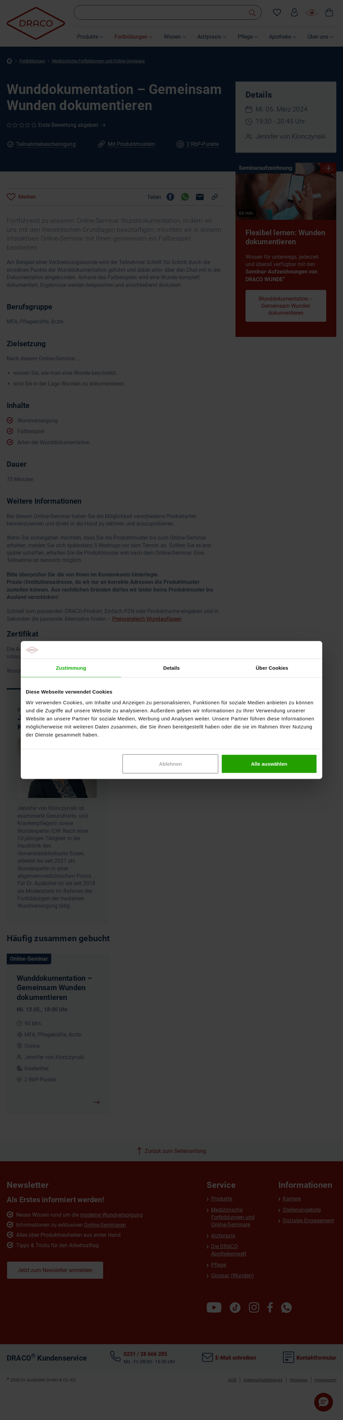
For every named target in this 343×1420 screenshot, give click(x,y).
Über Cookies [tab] (272, 668)
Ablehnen (170, 763)
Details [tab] (171, 668)
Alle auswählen (269, 763)
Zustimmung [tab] (71, 668)
